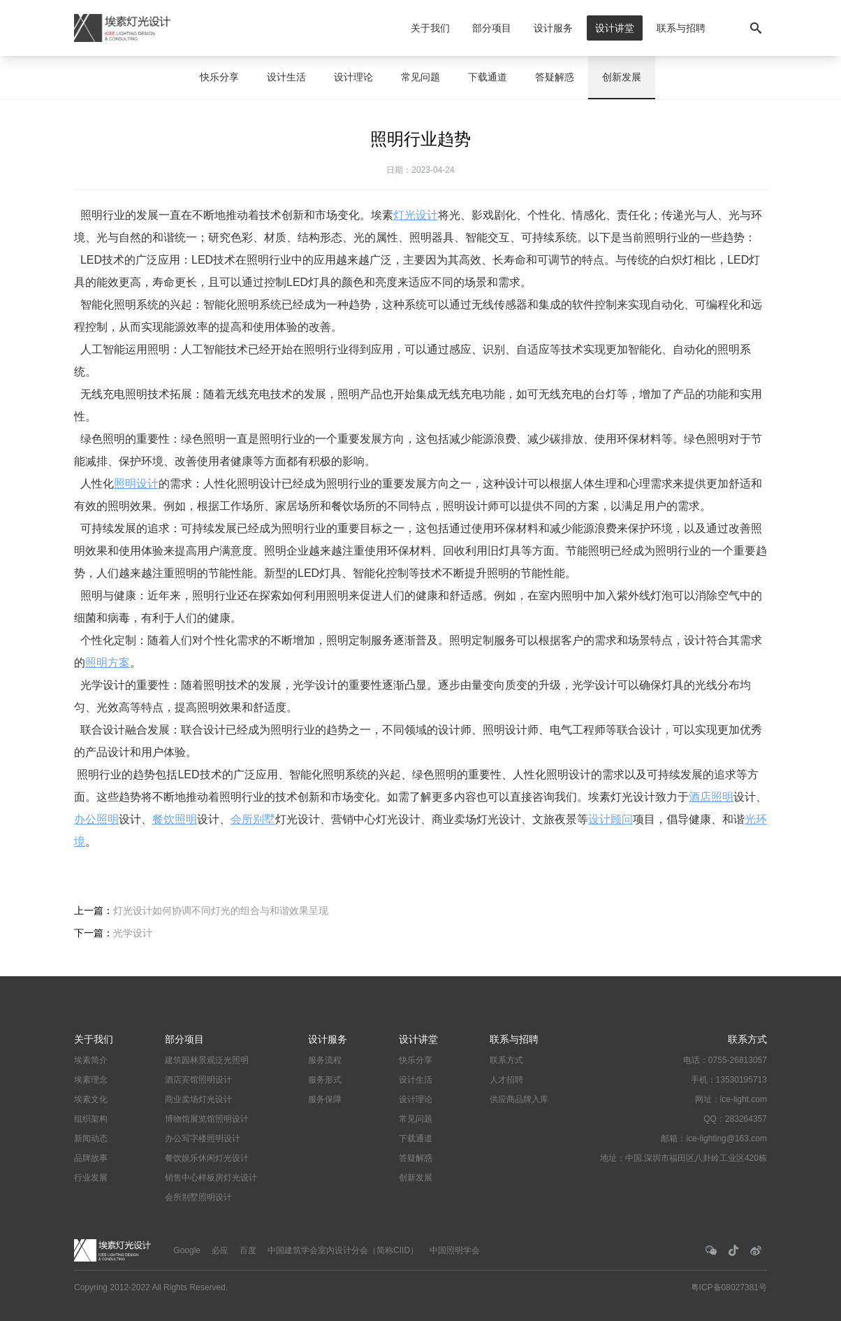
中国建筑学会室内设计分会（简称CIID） (343, 1250)
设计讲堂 (614, 28)
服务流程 (325, 1060)
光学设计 (132, 932)
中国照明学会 (455, 1250)
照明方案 (107, 663)
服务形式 (325, 1080)
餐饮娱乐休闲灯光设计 (207, 1158)
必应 (220, 1250)
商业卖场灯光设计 (198, 1099)
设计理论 (353, 77)
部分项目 (491, 28)
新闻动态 (91, 1138)
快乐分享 (219, 77)
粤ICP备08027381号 (729, 1287)
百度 (248, 1250)
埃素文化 (91, 1099)
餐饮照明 (174, 819)
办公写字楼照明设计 (202, 1138)
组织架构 (91, 1119)
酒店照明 (711, 797)
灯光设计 (415, 215)
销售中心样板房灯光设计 (211, 1178)
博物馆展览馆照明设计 (207, 1119)
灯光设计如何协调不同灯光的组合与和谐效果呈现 (220, 910)
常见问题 (420, 77)
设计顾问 (610, 819)
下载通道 (487, 77)
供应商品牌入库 (519, 1099)
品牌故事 (91, 1158)
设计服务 (553, 28)
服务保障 (325, 1099)
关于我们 (430, 28)
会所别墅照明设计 (198, 1197)
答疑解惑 (554, 77)
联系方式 (506, 1060)
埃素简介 (91, 1060)
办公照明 (96, 819)
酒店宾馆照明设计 (198, 1080)
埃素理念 (91, 1080)
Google (186, 1250)
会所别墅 (253, 819)
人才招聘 (506, 1080)
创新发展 (621, 77)
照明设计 (136, 484)
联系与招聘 (681, 28)
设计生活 (286, 77)
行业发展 (91, 1178)
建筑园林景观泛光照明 (207, 1060)
